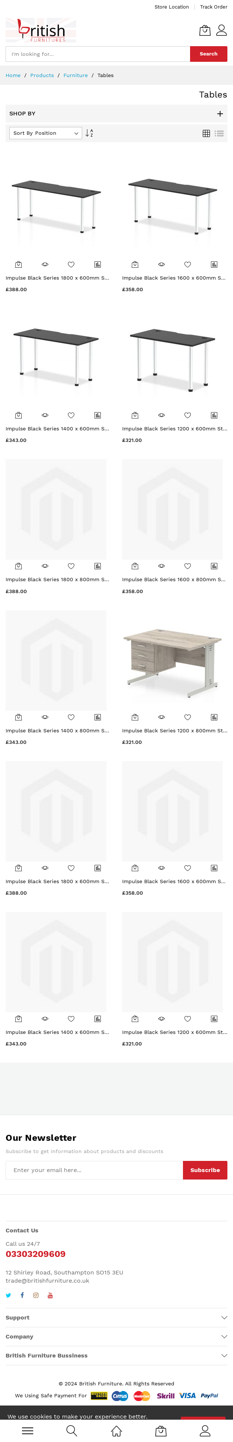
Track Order (213, 7)
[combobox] (98, 54)
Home (14, 75)
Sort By (22, 133)
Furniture (76, 75)
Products (43, 75)
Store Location (172, 7)
